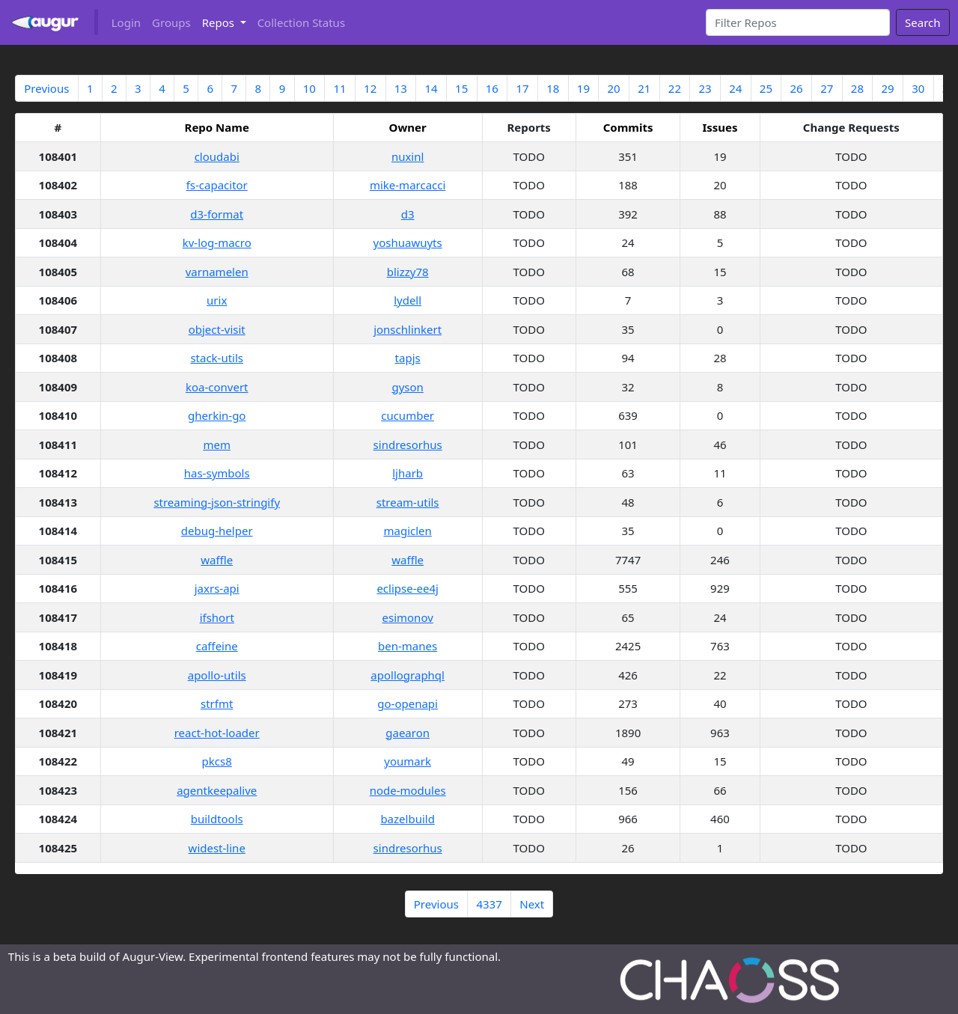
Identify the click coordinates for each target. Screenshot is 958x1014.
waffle (217, 559)
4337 (488, 904)
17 (522, 88)
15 (461, 88)
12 (370, 88)
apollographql (407, 675)
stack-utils (216, 357)
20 (613, 88)
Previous (46, 88)
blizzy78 (408, 271)
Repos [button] (219, 22)
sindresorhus (407, 444)
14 (430, 88)
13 (400, 88)
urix (217, 300)
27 (826, 88)
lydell (407, 300)
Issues (719, 127)
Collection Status (301, 22)
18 (552, 88)
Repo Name (217, 127)
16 (492, 88)
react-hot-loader (217, 732)
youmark (407, 761)
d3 (408, 214)
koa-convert (217, 386)
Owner (408, 127)
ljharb (407, 472)
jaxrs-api (217, 588)
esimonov (407, 617)
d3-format (216, 214)
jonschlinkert (407, 329)
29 (888, 88)
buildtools (217, 818)
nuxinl (407, 156)
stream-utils (407, 502)
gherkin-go (216, 415)
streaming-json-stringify (216, 502)
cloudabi (217, 156)
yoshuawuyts (407, 242)
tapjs (408, 357)
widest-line (217, 847)
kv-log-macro (217, 242)
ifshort (217, 617)
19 (583, 88)
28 (857, 88)
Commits (628, 127)
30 (918, 88)
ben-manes (407, 645)
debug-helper (217, 530)
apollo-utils (217, 675)
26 (796, 88)
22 (674, 88)
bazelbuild (407, 818)
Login (126, 22)
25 (766, 88)
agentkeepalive (217, 790)
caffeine (217, 645)
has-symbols (217, 472)
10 (309, 88)
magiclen (407, 530)
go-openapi (407, 703)
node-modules (408, 790)
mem (217, 444)
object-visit (217, 329)
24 (735, 88)
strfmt (217, 703)
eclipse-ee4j (407, 588)
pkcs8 (217, 761)
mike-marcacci (407, 184)
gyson (407, 386)
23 (704, 88)
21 (644, 88)
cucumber (407, 415)
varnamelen (217, 271)
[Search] (798, 22)
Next (531, 904)
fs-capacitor (217, 184)
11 (339, 88)
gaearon (407, 732)
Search (922, 22)
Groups (171, 22)
